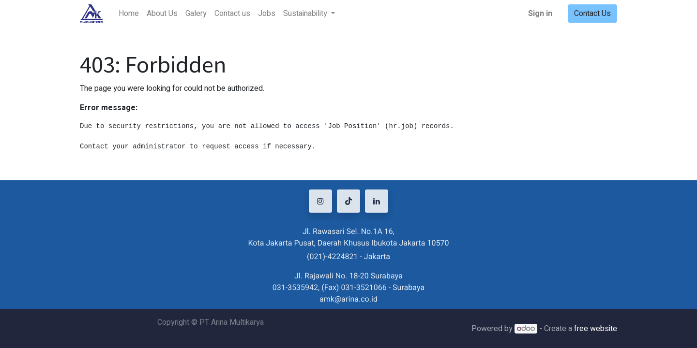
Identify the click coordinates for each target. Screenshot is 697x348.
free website (595, 328)
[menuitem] (129, 13)
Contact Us (592, 13)
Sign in (540, 13)
